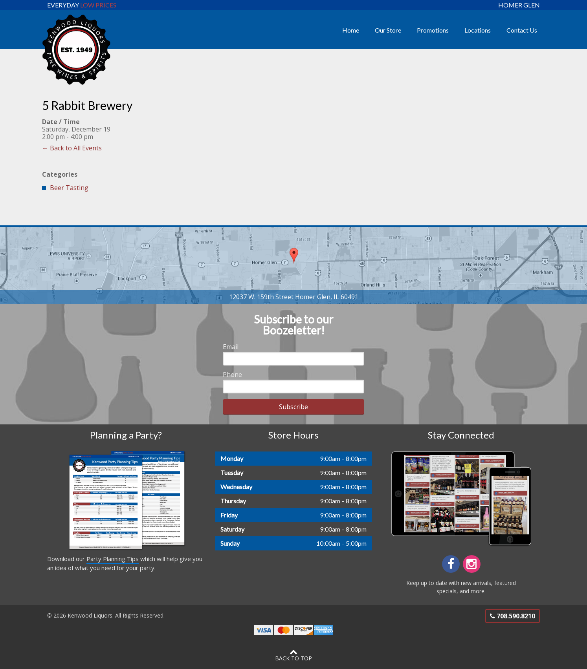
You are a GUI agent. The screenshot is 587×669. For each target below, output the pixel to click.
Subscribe (293, 406)
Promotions (433, 30)
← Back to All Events (72, 148)
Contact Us (521, 30)
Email (230, 347)
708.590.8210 (512, 616)
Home (350, 30)
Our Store (388, 30)
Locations (477, 30)
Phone (232, 374)
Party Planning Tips (112, 559)
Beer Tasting (69, 187)
